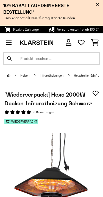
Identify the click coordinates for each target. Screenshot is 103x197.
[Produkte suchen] (51, 58)
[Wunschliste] (81, 43)
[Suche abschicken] (9, 58)
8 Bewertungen (44, 112)
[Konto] (68, 43)
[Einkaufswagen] (95, 43)
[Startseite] (13, 75)
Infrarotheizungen (52, 75)
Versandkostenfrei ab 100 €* (78, 29)
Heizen (25, 75)
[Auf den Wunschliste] (96, 93)
